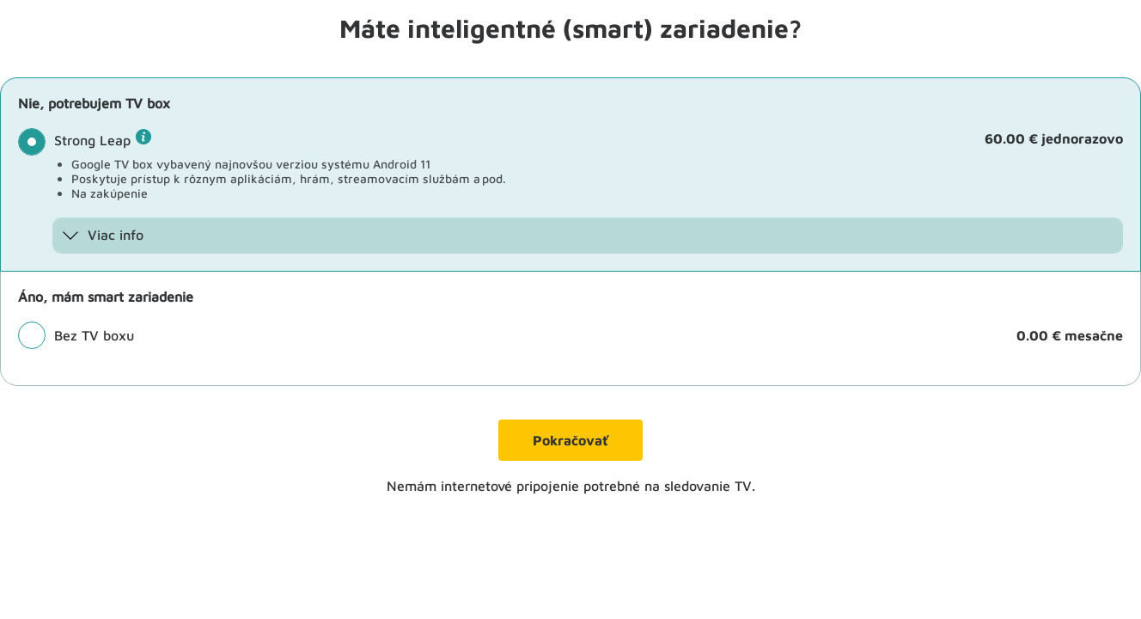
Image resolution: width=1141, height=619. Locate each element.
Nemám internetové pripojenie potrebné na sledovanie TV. (571, 485)
